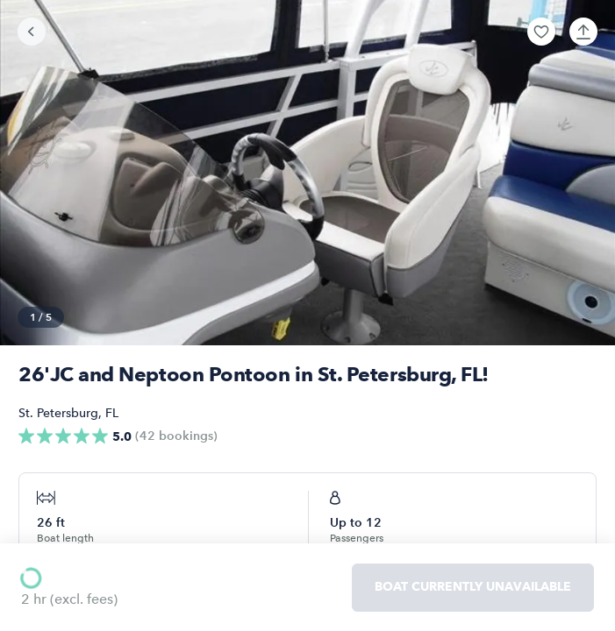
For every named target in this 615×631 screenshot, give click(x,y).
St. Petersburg (58, 413)
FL (111, 413)
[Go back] (32, 32)
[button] (541, 32)
